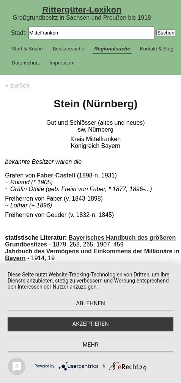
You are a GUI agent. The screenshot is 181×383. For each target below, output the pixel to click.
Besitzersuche (69, 49)
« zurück (17, 85)
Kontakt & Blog (156, 49)
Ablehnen (90, 303)
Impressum (62, 63)
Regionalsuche (112, 49)
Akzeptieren (90, 323)
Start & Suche (27, 49)
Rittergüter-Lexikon (81, 9)
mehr (91, 344)
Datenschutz (26, 63)
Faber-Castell (56, 175)
